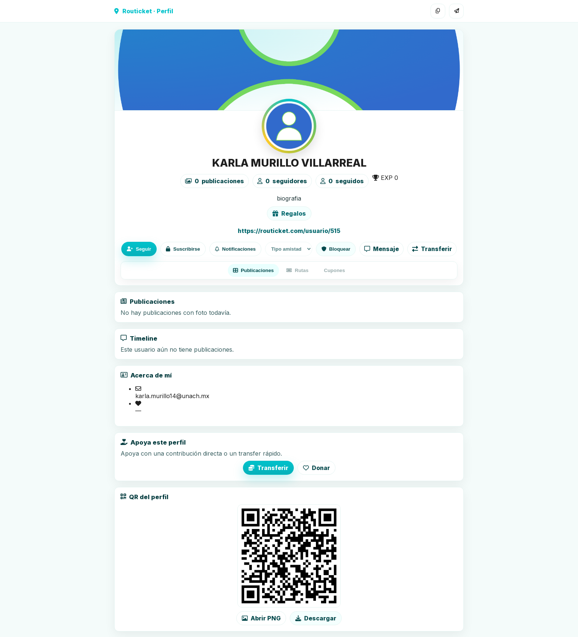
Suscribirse (183, 249)
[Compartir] (456, 11)
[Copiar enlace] (438, 11)
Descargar (315, 618)
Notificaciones (235, 249)
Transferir (432, 249)
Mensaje (381, 249)
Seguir (139, 249)
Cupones (334, 270)
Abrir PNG (261, 618)
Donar (316, 467)
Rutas (297, 270)
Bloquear (336, 249)
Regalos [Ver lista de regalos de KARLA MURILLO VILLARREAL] (289, 213)
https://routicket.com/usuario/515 (289, 230)
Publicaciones (253, 270)
